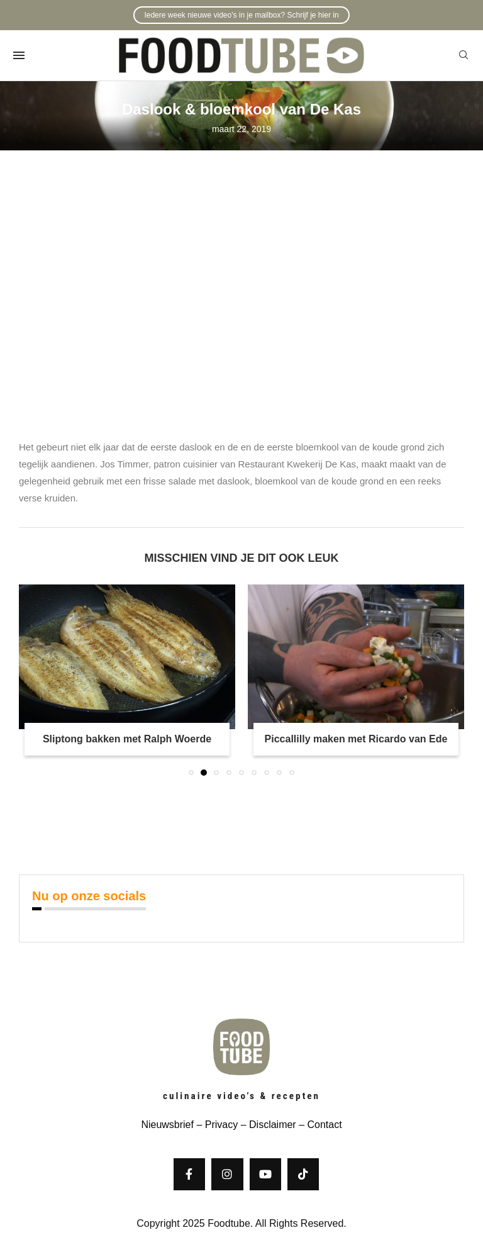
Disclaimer (272, 1124)
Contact (324, 1124)
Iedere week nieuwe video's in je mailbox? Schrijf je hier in (241, 15)
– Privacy (216, 1124)
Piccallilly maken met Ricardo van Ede (356, 739)
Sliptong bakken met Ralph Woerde (127, 739)
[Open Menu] (19, 55)
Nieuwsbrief (167, 1124)
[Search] (463, 55)
